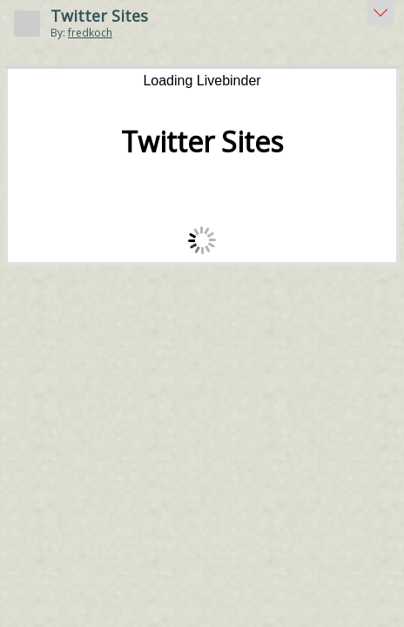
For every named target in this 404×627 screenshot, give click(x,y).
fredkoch (90, 32)
